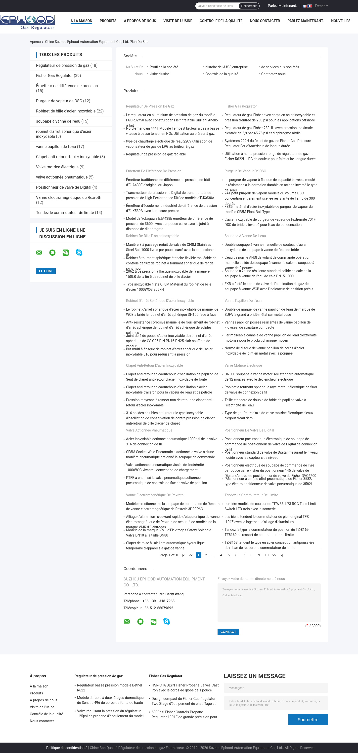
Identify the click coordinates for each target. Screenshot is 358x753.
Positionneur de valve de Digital (63, 187)
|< (183, 555)
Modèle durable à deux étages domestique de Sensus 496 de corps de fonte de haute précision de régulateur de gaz (110, 701)
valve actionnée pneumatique (62, 177)
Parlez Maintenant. (282, 6)
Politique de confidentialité (66, 748)
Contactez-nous (273, 74)
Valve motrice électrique (57, 167)
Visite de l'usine (178, 21)
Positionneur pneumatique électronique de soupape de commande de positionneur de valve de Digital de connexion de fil (271, 444)
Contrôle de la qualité (221, 21)
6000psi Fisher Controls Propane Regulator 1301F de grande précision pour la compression (184, 715)
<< (190, 555)
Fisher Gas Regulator (54, 75)
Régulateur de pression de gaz (62, 65)
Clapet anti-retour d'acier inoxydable (67, 156)
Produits (108, 21)
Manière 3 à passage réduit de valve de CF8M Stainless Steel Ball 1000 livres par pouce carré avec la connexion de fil (171, 250)
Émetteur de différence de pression (67, 85)
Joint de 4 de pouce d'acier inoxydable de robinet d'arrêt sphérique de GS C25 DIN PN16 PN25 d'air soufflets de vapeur (169, 341)
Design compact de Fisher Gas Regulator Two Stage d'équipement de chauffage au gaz (184, 702)
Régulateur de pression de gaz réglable (156, 154)
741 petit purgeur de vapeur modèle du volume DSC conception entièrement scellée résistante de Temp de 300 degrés (270, 198)
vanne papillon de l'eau (56, 146)
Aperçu (35, 42)
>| (281, 555)
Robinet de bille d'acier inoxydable (65, 111)
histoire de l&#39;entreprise (226, 67)
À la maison (81, 21)
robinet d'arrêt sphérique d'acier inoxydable (160, 301)
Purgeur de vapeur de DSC (59, 101)
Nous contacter (265, 21)
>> (274, 555)
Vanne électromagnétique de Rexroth (68, 197)
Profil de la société (164, 67)
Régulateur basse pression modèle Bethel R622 (109, 687)
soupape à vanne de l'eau (58, 121)
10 (267, 555)
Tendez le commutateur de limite (65, 212)
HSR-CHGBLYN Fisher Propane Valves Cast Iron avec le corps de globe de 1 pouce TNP (185, 688)
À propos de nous (140, 21)
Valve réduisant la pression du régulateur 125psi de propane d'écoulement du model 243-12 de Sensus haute (110, 714)
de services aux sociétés (280, 67)
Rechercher (249, 6)
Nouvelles (340, 21)
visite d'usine (160, 74)
